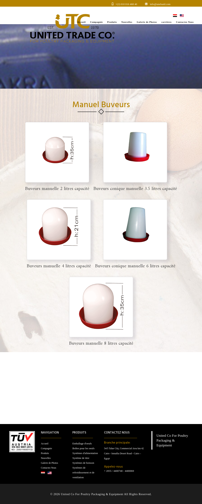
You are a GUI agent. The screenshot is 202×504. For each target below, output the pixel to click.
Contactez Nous (48, 467)
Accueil (44, 443)
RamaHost (108, 499)
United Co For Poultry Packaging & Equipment (172, 440)
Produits (45, 453)
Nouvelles (46, 458)
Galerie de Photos (49, 462)
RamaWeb (93, 499)
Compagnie (46, 448)
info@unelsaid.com (160, 4)
